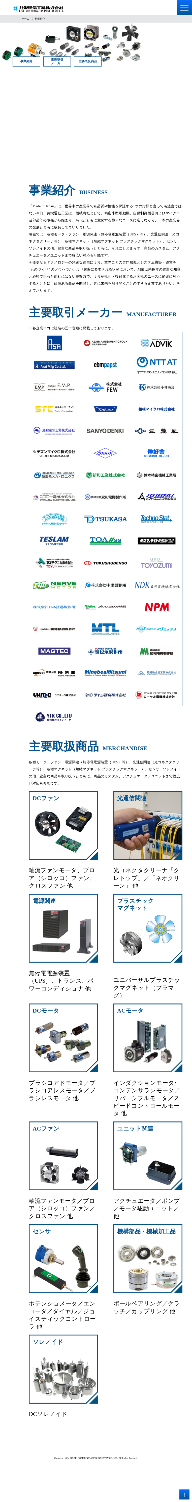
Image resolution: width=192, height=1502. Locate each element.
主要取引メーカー (99, 61)
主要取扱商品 (156, 61)
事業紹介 (41, 61)
